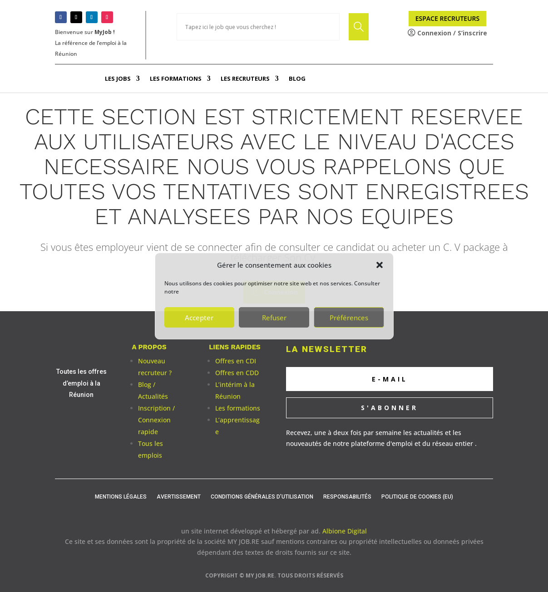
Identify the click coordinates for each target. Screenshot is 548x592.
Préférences (349, 317)
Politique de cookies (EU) (417, 497)
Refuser (274, 317)
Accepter (199, 317)
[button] (379, 264)
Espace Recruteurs (447, 18)
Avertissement (179, 497)
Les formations (237, 408)
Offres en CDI (235, 361)
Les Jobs (118, 78)
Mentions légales (121, 497)
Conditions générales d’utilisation (262, 497)
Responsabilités (347, 497)
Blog (297, 78)
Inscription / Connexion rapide (156, 420)
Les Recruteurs (245, 78)
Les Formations (176, 78)
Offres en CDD (237, 372)
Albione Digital (344, 531)
